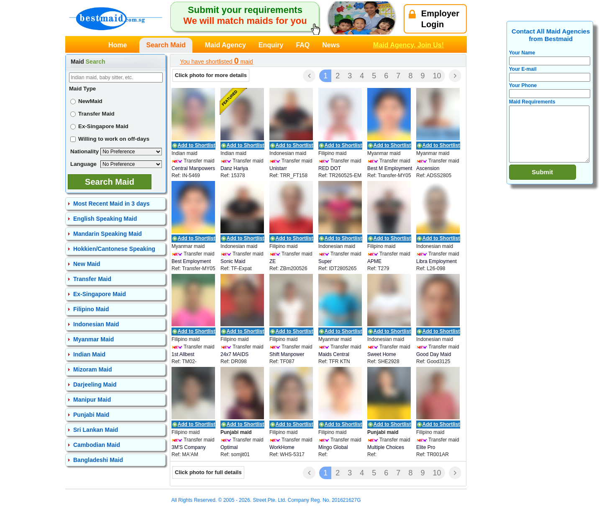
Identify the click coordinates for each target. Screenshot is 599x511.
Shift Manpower (286, 354)
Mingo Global (333, 447)
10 (437, 76)
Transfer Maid (92, 114)
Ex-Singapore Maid (99, 126)
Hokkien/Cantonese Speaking (114, 248)
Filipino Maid (91, 309)
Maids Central (333, 354)
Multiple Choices (385, 447)
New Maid (86, 264)
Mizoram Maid (92, 369)
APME (374, 261)
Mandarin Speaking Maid (107, 233)
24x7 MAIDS (234, 354)
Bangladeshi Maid (98, 460)
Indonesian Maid (96, 324)
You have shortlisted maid (216, 60)
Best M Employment (389, 168)
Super (325, 261)
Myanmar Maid (93, 339)
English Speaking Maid (105, 218)
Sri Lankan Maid (95, 429)
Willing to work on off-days (109, 139)
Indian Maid (89, 354)
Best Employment (191, 261)
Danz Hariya (234, 168)
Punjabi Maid (91, 414)
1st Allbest (183, 354)
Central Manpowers (193, 168)
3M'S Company (189, 447)
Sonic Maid (232, 261)
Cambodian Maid (96, 444)
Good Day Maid (433, 354)
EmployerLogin (434, 19)
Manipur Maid (92, 399)
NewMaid (86, 101)
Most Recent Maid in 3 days (111, 203)
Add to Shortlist (196, 145)
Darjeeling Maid (94, 384)
